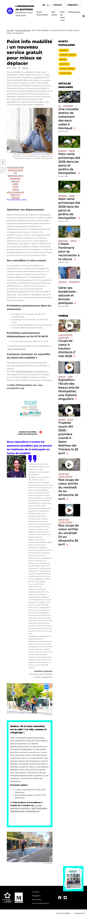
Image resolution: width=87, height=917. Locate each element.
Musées (70, 376)
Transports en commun (15, 175)
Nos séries (36, 899)
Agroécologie (63, 240)
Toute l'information (40, 903)
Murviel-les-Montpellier (15, 192)
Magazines (73, 5)
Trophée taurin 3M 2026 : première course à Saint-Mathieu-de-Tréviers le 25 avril (68, 438)
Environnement (15, 178)
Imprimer (25, 68)
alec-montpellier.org (17, 349)
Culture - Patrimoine (67, 68)
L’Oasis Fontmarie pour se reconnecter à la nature (69, 251)
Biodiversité (62, 150)
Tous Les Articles (22, 30)
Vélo (15, 172)
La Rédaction (79, 913)
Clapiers (15, 184)
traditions (61, 419)
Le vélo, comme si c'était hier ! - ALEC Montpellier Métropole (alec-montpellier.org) (28, 808)
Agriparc (72, 150)
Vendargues (15, 197)
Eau (59, 105)
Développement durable (15, 167)
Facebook (3, 162)
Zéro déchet (62, 281)
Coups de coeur (63, 337)
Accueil (10, 30)
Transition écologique (15, 170)
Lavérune (15, 189)
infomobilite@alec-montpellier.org (31, 371)
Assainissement (68, 105)
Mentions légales (63, 913)
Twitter (3, 170)
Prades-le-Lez (15, 195)
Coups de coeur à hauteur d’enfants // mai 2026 (66, 348)
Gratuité (63, 59)
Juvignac (15, 186)
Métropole (64, 50)
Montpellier (15, 181)
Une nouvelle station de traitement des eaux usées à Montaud (68, 118)
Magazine (36, 896)
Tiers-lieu (73, 240)
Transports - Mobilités (67, 54)
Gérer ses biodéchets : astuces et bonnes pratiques (67, 295)
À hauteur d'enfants (65, 334)
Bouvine (70, 419)
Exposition (61, 376)
